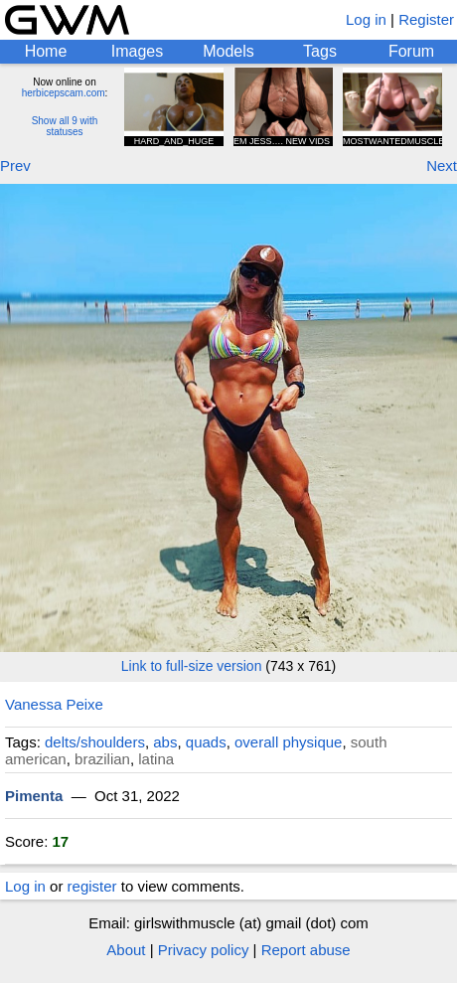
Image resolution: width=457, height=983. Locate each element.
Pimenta (34, 795)
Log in (366, 19)
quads (206, 742)
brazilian (102, 758)
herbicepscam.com (63, 92)
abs (165, 742)
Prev (15, 165)
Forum (411, 51)
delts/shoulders (95, 742)
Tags (320, 51)
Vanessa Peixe (54, 704)
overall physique (288, 742)
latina (156, 758)
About (125, 949)
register (92, 886)
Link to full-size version (191, 666)
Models (228, 51)
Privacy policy (203, 949)
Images (137, 51)
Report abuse (306, 949)
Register (426, 19)
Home (46, 51)
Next (441, 165)
